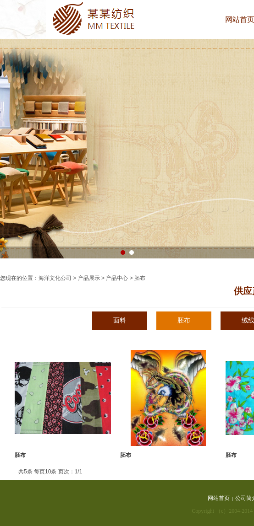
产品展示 (89, 278)
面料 (119, 320)
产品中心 (117, 278)
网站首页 (219, 498)
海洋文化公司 (55, 278)
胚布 (183, 320)
